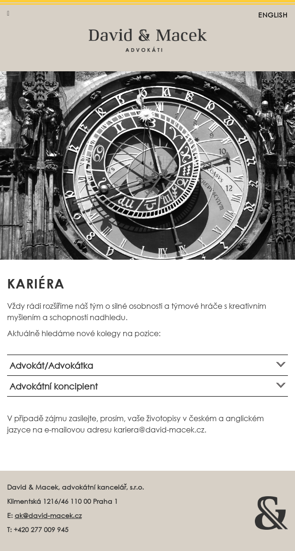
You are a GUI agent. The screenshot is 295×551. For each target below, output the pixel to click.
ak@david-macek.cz (48, 515)
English (273, 14)
